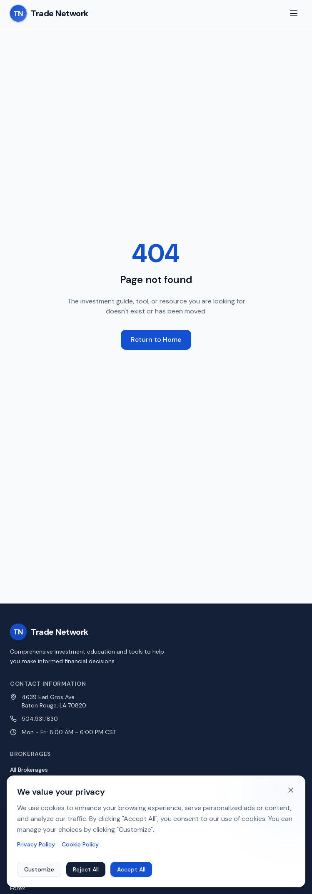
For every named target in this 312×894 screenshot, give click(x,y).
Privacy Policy (36, 845)
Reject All (86, 870)
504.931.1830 (40, 718)
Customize (39, 870)
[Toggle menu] (293, 13)
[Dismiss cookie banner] (290, 790)
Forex (17, 888)
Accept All (131, 870)
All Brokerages (29, 769)
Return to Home (156, 339)
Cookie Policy (80, 845)
